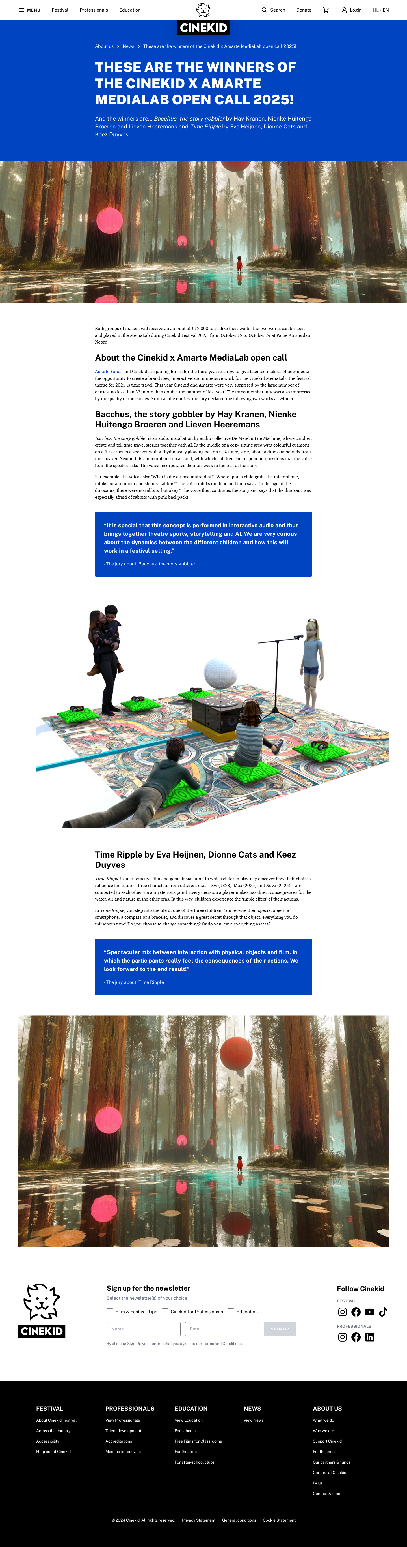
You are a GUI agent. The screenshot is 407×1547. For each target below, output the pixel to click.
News (128, 46)
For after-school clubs (195, 1462)
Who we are (323, 1430)
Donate (303, 10)
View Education (189, 1420)
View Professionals (122, 1420)
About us (104, 46)
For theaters (186, 1451)
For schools (185, 1430)
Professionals (94, 13)
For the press (324, 1451)
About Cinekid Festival (56, 1420)
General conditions (239, 1520)
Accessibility (47, 1441)
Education (129, 13)
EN (386, 10)
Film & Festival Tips (132, 1311)
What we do (323, 1420)
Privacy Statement (198, 1520)
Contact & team (327, 1493)
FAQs (317, 1483)
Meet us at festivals (123, 1451)
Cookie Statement (279, 1520)
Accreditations (118, 1441)
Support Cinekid (327, 1441)
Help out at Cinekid (53, 1451)
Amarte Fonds (108, 371)
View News (254, 1420)
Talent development (123, 1430)
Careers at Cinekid (329, 1472)
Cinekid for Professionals (192, 1311)
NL (376, 10)
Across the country (53, 1430)
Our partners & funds (331, 1462)
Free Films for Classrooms (198, 1441)
